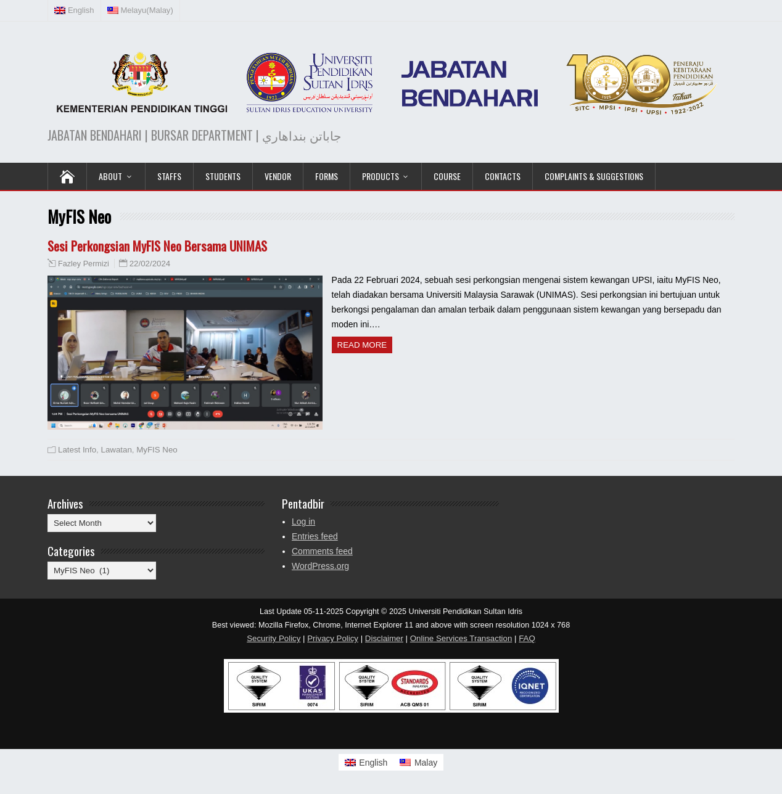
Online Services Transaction (461, 638)
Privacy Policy (332, 638)
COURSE (447, 176)
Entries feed (315, 536)
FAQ (527, 638)
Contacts (503, 176)
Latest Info (77, 449)
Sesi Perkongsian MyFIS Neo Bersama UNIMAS (157, 245)
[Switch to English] (366, 762)
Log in (303, 521)
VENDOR (278, 176)
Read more (362, 345)
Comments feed (322, 551)
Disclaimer (384, 638)
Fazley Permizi (83, 264)
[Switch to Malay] (418, 762)
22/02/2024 (150, 263)
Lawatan (116, 449)
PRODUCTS (380, 176)
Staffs (169, 176)
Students (223, 176)
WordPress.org (320, 566)
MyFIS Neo (157, 449)
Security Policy (273, 638)
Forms (326, 176)
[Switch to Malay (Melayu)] (140, 10)
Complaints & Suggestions (594, 176)
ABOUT (110, 176)
